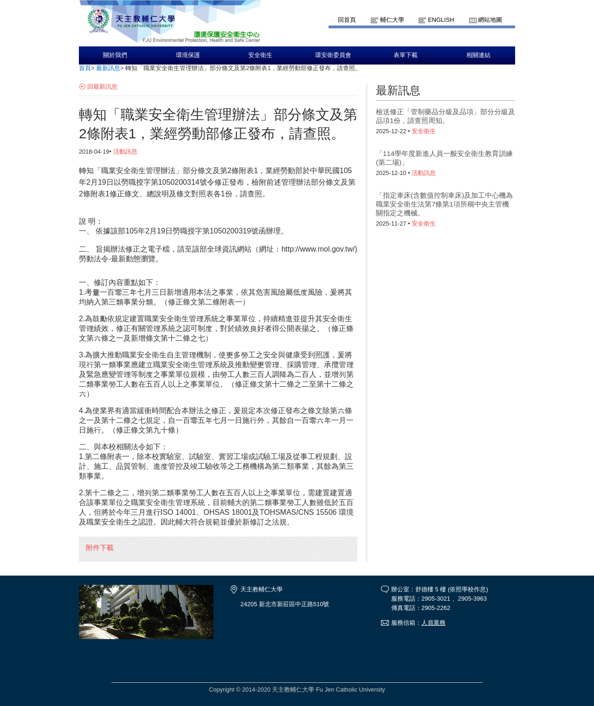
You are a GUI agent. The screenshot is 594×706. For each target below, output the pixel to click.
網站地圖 (490, 19)
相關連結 (478, 55)
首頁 (85, 68)
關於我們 (115, 55)
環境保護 (188, 55)
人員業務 (433, 622)
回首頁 (347, 19)
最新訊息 (108, 68)
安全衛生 (260, 55)
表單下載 (406, 55)
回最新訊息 (102, 86)
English (441, 19)
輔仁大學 (392, 19)
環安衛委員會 (333, 55)
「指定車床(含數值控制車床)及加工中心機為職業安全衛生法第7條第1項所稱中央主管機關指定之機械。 (444, 204)
